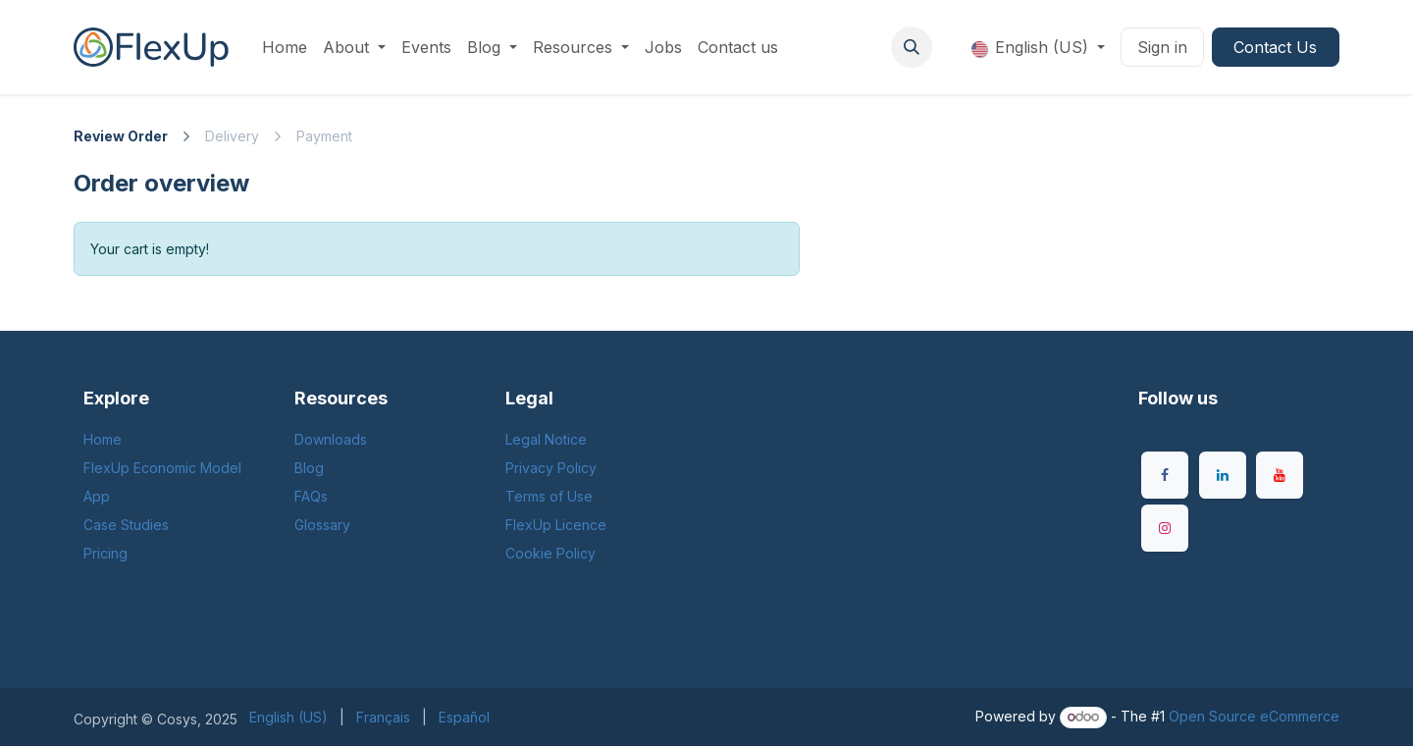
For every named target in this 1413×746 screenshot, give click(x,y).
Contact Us (1275, 47)
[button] (911, 47)
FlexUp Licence (555, 524)
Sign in (1162, 47)
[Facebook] (1164, 475)
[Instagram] (1164, 528)
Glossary (322, 524)
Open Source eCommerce (1254, 716)
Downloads (330, 439)
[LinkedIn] (1222, 475)
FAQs (311, 496)
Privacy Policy (551, 467)
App (96, 496)
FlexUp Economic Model (162, 467)
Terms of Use (549, 496)
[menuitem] (284, 47)
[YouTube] (1279, 475)
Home (102, 439)
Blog (309, 467)
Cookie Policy (550, 553)
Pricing (105, 553)
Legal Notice (546, 439)
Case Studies (126, 524)
